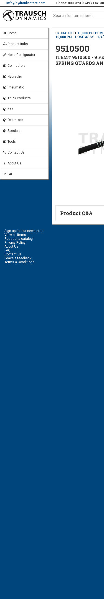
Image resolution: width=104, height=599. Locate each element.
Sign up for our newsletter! (24, 231)
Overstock (12, 120)
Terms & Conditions (19, 262)
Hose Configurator (18, 55)
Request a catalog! (19, 239)
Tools (9, 142)
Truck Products (16, 98)
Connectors (14, 66)
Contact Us (13, 152)
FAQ (8, 174)
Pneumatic (13, 87)
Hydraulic (12, 76)
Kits (7, 109)
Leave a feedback (17, 258)
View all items (15, 235)
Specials (11, 131)
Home (9, 33)
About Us (11, 163)
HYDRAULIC (64, 33)
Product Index (15, 44)
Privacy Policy (15, 243)
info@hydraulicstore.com (25, 3)
